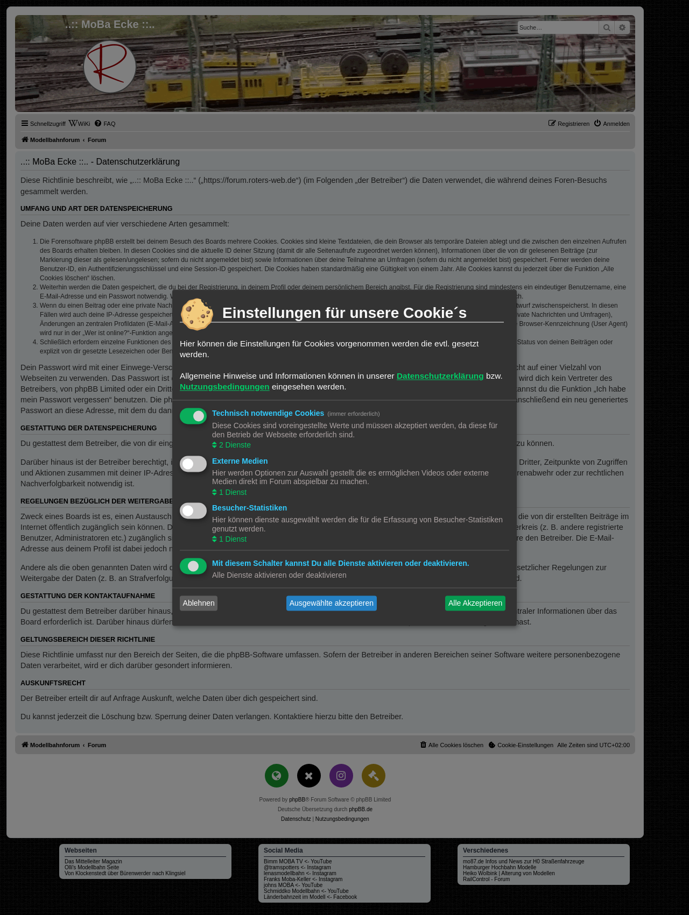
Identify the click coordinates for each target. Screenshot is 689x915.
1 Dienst (232, 492)
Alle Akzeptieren (475, 603)
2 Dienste (234, 445)
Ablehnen (199, 603)
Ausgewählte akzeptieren (332, 603)
